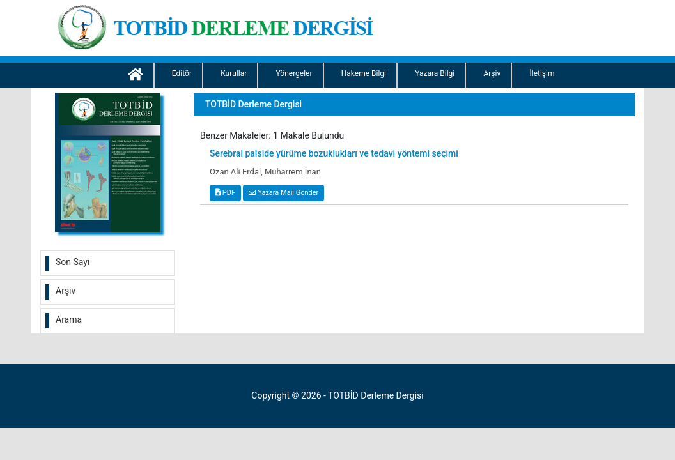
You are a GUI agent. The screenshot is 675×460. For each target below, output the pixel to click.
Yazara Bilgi (434, 73)
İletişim (541, 73)
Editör (182, 73)
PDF (225, 192)
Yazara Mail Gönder (283, 192)
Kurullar (234, 73)
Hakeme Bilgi (363, 73)
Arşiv (491, 73)
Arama (69, 319)
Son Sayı (72, 262)
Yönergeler (293, 73)
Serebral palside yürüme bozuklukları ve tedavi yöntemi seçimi (334, 153)
